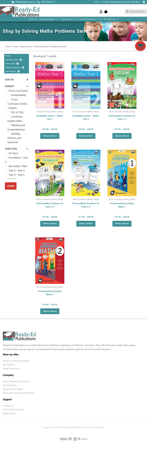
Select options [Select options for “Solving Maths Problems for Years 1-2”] (122, 136)
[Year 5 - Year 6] (6, 175)
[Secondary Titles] (6, 166)
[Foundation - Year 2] (6, 158)
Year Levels (68, 19)
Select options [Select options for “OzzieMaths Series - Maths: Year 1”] (49, 136)
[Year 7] (6, 179)
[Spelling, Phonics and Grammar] (8, 134)
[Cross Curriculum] (6, 91)
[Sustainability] (8, 95)
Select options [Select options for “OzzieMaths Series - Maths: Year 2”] (85, 136)
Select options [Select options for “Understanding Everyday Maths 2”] (49, 314)
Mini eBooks (110, 19)
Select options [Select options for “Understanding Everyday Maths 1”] (122, 225)
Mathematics (27, 46)
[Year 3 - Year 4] (6, 170)
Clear (10, 186)
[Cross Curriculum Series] (8, 99)
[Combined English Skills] (8, 117)
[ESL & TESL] (8, 112)
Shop (16, 46)
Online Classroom (89, 19)
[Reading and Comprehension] (8, 125)
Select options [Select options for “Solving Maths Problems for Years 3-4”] (49, 225)
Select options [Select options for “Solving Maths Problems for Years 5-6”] (85, 225)
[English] (6, 108)
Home (32, 19)
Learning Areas (48, 19)
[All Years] (6, 153)
